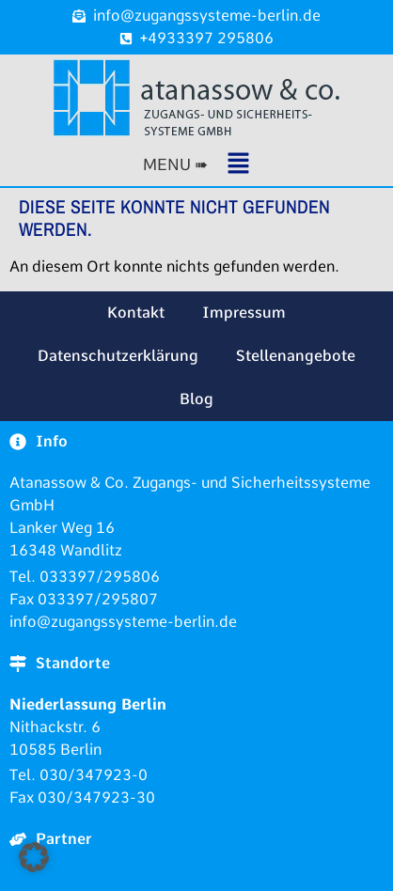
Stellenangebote (295, 356)
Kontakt (136, 312)
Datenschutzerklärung (118, 356)
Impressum (244, 312)
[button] (196, 165)
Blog (196, 399)
